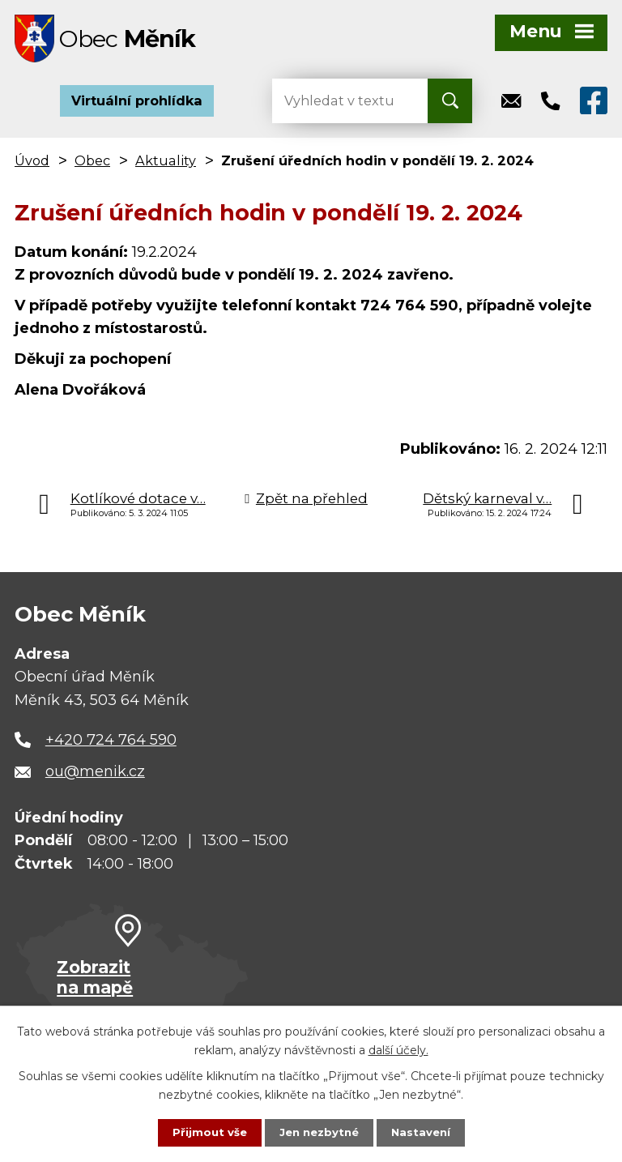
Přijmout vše (206, 1132)
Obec (92, 165)
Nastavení (424, 1132)
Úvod (32, 165)
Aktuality (165, 165)
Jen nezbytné (318, 1132)
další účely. (398, 1048)
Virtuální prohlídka (136, 105)
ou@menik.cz (95, 777)
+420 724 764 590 (111, 745)
